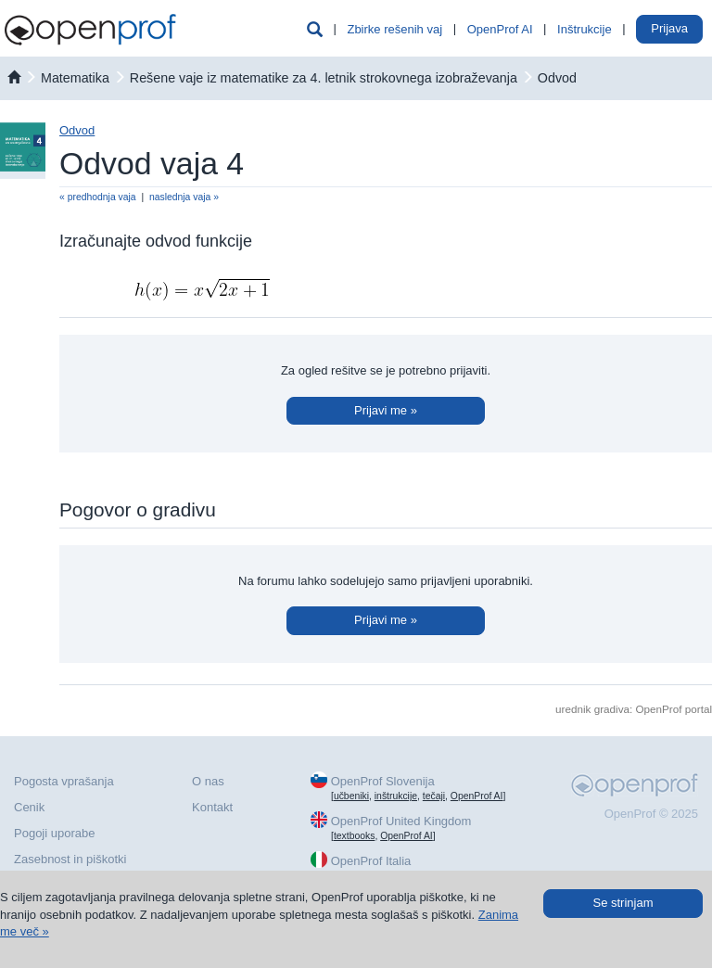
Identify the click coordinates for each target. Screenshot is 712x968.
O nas (208, 781)
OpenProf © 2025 (651, 814)
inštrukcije (396, 796)
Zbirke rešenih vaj (394, 29)
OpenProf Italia (371, 861)
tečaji (434, 796)
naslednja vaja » (184, 197)
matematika (75, 77)
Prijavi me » (385, 410)
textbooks (354, 836)
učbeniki (351, 796)
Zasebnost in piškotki (70, 859)
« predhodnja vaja (97, 197)
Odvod (557, 77)
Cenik (29, 807)
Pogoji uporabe (54, 833)
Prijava (669, 28)
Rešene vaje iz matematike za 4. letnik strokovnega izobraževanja (323, 77)
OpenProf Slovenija (383, 781)
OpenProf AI (500, 29)
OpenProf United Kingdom (401, 821)
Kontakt (212, 807)
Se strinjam (622, 903)
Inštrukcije (584, 29)
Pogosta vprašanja (64, 781)
